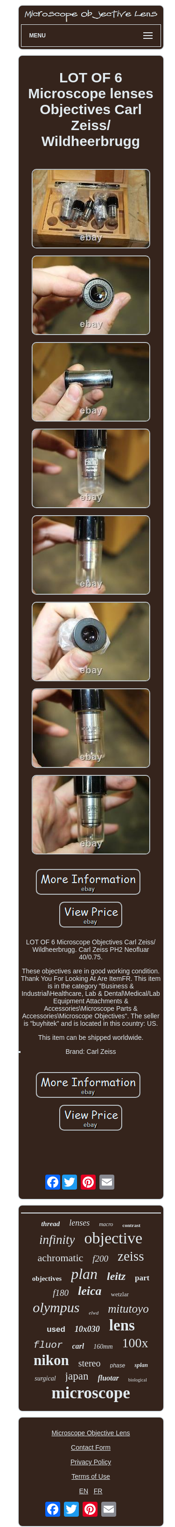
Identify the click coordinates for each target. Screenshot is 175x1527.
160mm (102, 1346)
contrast (131, 1225)
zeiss (131, 1256)
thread (50, 1223)
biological (137, 1379)
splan (141, 1364)
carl (78, 1346)
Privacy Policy (90, 1462)
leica (90, 1291)
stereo (89, 1363)
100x (135, 1343)
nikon (51, 1360)
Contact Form (91, 1447)
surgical (45, 1378)
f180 (61, 1293)
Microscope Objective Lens (90, 1433)
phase (118, 1365)
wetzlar (120, 1294)
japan (77, 1376)
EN (83, 1491)
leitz (116, 1276)
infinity (57, 1240)
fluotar (108, 1378)
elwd (93, 1312)
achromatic (61, 1258)
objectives (47, 1278)
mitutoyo (128, 1308)
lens (122, 1325)
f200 (100, 1259)
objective (113, 1238)
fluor (48, 1345)
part (142, 1277)
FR (98, 1491)
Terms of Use (90, 1476)
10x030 (87, 1329)
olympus (56, 1307)
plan (84, 1273)
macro (106, 1224)
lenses (79, 1222)
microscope (90, 1393)
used (56, 1329)
